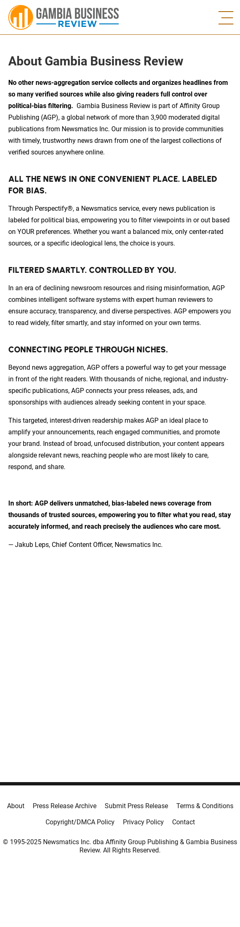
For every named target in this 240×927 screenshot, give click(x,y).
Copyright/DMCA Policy (80, 822)
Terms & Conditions (204, 806)
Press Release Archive (64, 806)
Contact (183, 822)
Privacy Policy (143, 822)
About (15, 806)
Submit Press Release (136, 806)
